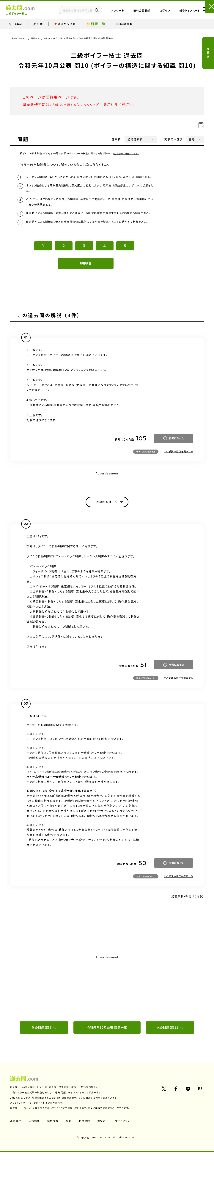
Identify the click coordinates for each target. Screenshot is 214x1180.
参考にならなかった (145, 477)
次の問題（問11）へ (170, 1055)
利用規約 (86, 1149)
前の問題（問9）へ (44, 1055)
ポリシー (104, 1149)
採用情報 (54, 1149)
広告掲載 (35, 1149)
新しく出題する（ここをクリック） (82, 104)
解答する (85, 289)
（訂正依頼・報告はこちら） (127, 153)
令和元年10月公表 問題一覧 (107, 1055)
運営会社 (16, 1149)
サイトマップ (125, 1149)
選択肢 (116, 139)
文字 (173, 139)
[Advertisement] (107, 1015)
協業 (70, 1149)
